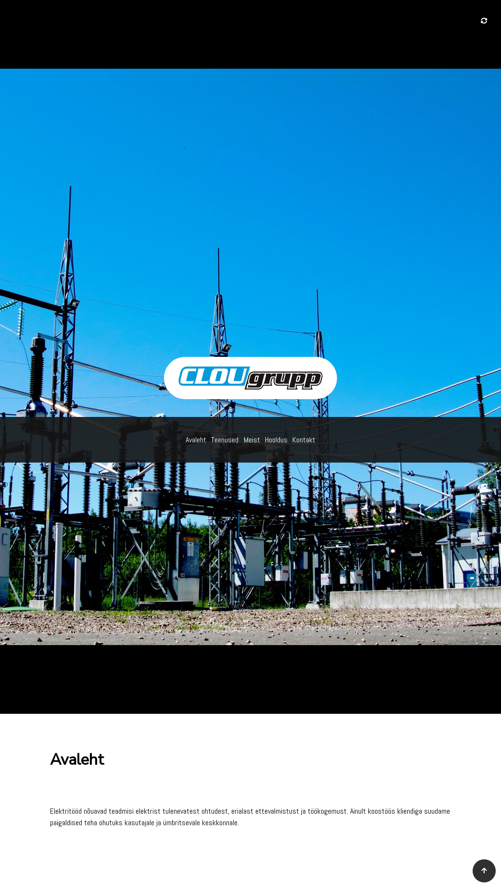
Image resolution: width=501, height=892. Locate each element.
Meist (252, 440)
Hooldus (276, 440)
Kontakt (303, 440)
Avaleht (196, 440)
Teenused (224, 440)
